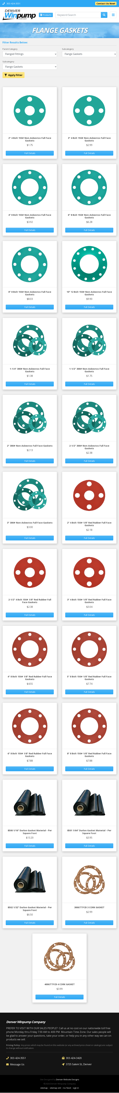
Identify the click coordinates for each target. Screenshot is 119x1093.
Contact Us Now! (106, 3)
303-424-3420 (72, 1058)
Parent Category (9, 49)
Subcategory (68, 49)
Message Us (15, 1065)
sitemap (44, 1088)
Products (46, 15)
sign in (76, 1088)
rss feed (67, 1088)
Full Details (29, 153)
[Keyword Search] (78, 15)
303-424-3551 (16, 1058)
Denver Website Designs (67, 1079)
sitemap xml (55, 1088)
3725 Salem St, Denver (77, 1065)
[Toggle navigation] (113, 15)
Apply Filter (13, 75)
